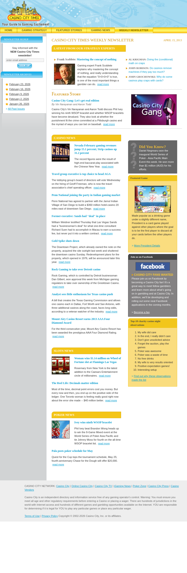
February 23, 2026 (19, 84)
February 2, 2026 (19, 99)
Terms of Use (32, 516)
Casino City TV (103, 486)
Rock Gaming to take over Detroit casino (76, 269)
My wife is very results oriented (155, 362)
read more (103, 84)
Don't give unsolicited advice (154, 339)
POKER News (64, 415)
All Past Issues (16, 108)
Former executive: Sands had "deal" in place (78, 216)
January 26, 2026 (19, 103)
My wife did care (147, 332)
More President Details (147, 245)
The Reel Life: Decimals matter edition (75, 383)
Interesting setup (147, 369)
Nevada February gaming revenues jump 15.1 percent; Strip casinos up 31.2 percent (95, 149)
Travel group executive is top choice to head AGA (81, 174)
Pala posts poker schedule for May (72, 451)
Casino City (62, 486)
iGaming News (122, 486)
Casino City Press (158, 486)
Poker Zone (139, 486)
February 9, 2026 (19, 94)
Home (8, 30)
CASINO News (64, 138)
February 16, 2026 (19, 89)
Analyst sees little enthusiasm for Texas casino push (82, 294)
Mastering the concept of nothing (96, 59)
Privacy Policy (50, 516)
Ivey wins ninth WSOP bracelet (93, 422)
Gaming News (100, 30)
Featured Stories (69, 30)
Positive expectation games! (154, 366)
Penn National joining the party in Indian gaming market (86, 195)
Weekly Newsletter (133, 30)
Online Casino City (82, 486)
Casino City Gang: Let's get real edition (75, 100)
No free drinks (146, 358)
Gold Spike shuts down (65, 241)
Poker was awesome (150, 351)
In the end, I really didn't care (154, 336)
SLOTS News (63, 350)
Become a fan (142, 312)
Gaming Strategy (34, 30)
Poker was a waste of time (153, 354)
